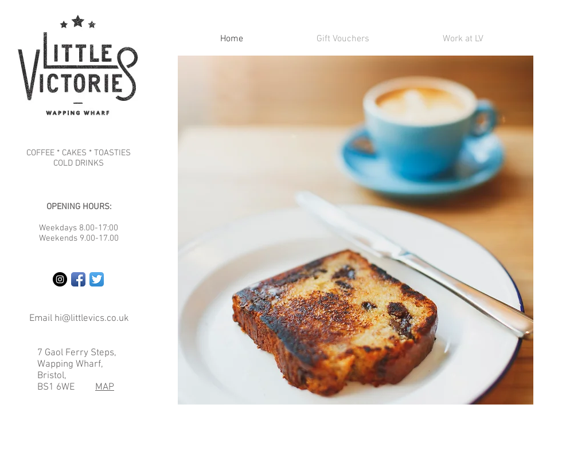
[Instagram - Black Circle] (60, 279)
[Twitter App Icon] (96, 279)
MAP (104, 387)
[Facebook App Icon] (78, 279)
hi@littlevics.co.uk (91, 318)
